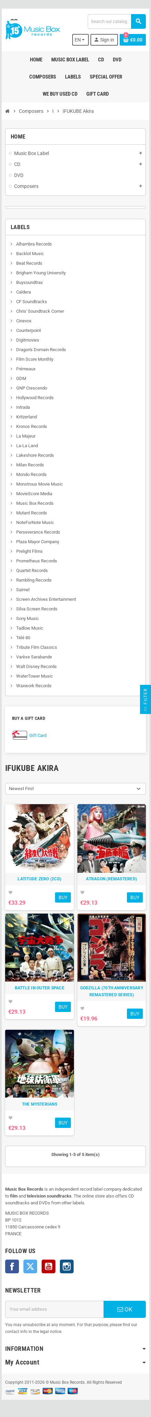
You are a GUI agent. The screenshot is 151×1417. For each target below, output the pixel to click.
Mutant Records (31, 512)
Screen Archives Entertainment (45, 599)
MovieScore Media (33, 493)
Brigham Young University (40, 272)
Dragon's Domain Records (40, 349)
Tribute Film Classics (36, 647)
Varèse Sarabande (33, 656)
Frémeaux (25, 368)
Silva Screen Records (36, 608)
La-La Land (26, 445)
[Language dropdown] (80, 40)
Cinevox (23, 320)
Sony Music (27, 618)
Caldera (23, 292)
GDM (20, 378)
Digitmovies (27, 340)
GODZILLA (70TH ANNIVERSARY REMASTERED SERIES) (111, 991)
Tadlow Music (29, 628)
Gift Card (37, 735)
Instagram (67, 1266)
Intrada (22, 407)
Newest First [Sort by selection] (21, 788)
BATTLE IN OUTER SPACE (39, 988)
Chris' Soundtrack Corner (39, 311)
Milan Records (29, 464)
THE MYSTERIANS (39, 1104)
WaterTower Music (34, 676)
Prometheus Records (36, 560)
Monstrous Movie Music (39, 484)
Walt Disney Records (36, 666)
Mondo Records (31, 474)
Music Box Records (34, 503)
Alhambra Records (33, 244)
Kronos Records (31, 426)
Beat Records (28, 263)
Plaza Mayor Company (37, 541)
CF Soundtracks (31, 301)
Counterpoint (28, 330)
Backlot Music (29, 253)
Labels (20, 227)
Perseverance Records (37, 532)
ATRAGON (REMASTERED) (111, 879)
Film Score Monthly (34, 359)
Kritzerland (26, 416)
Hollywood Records (34, 397)
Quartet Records (31, 570)
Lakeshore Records (34, 455)
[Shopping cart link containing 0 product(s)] (133, 40)
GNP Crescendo (31, 388)
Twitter (30, 1266)
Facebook (12, 1266)
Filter (145, 701)
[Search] (116, 21)
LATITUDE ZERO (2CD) (39, 879)
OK (124, 1309)
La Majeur (25, 436)
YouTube (48, 1266)
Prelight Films (29, 551)
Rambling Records (33, 580)
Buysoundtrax (29, 282)
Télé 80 (22, 637)
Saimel (22, 589)
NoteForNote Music (34, 522)
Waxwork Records (33, 685)
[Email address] (54, 1309)
